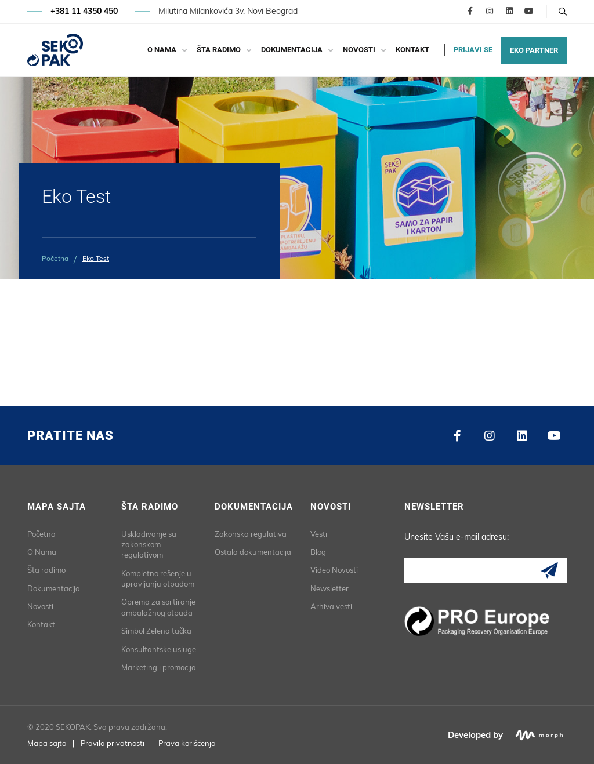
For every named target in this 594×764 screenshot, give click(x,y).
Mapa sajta (47, 743)
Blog (318, 551)
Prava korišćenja (187, 743)
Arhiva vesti (331, 606)
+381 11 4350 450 (84, 11)
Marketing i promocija (158, 667)
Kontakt (412, 49)
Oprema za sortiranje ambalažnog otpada (158, 607)
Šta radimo (219, 49)
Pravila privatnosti (112, 743)
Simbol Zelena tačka (156, 630)
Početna (55, 258)
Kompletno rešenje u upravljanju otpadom (157, 578)
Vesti (318, 534)
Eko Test (95, 258)
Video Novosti (334, 569)
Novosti (359, 49)
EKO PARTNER (534, 50)
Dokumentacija (292, 49)
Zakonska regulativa (251, 534)
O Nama (161, 49)
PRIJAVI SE (473, 49)
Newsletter (329, 588)
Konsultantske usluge (158, 649)
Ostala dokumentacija (253, 551)
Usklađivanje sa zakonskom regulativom (148, 544)
